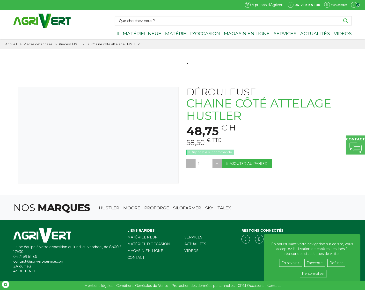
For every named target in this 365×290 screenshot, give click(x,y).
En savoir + (290, 263)
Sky (209, 208)
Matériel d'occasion (192, 33)
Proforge (156, 208)
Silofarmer (187, 208)
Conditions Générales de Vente (142, 285)
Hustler (109, 208)
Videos (343, 33)
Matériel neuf (142, 33)
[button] (115, 44)
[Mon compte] (335, 5)
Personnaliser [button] (313, 273)
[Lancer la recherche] (346, 20)
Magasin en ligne (247, 33)
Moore (131, 208)
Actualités (315, 33)
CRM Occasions (251, 285)
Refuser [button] (336, 263)
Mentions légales (98, 285)
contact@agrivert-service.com (39, 261)
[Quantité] (204, 163)
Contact (135, 257)
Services (285, 33)
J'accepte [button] (315, 263)
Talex (224, 208)
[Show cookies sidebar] (5, 284)
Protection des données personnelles (202, 285)
